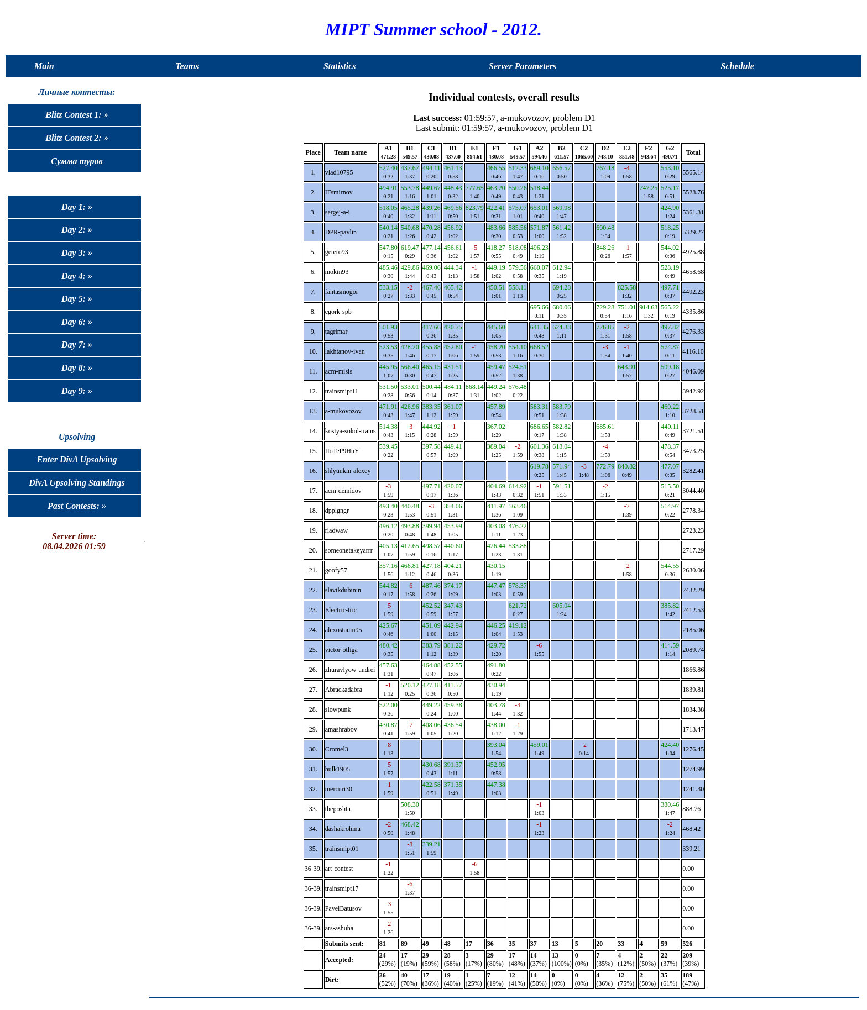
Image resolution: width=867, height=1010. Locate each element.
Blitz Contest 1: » (76, 114)
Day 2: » (76, 229)
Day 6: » (76, 322)
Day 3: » (76, 252)
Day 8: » (76, 367)
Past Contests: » (77, 506)
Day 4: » (76, 276)
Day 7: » (76, 344)
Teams (187, 66)
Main (44, 66)
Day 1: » (76, 207)
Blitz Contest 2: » (76, 138)
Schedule (737, 66)
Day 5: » (76, 298)
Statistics (339, 66)
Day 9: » (76, 391)
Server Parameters (522, 66)
